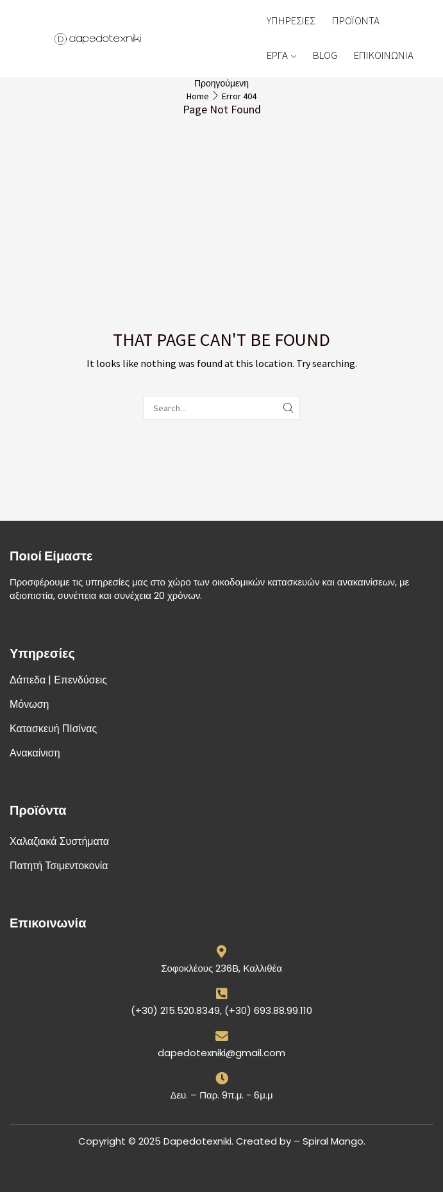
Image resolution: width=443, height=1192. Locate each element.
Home (198, 96)
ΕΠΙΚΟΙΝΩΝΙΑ (384, 55)
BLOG (325, 55)
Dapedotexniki (197, 1141)
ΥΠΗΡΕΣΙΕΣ (291, 20)
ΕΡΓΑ (281, 55)
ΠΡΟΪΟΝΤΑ (356, 20)
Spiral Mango (333, 1141)
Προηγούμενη (221, 83)
